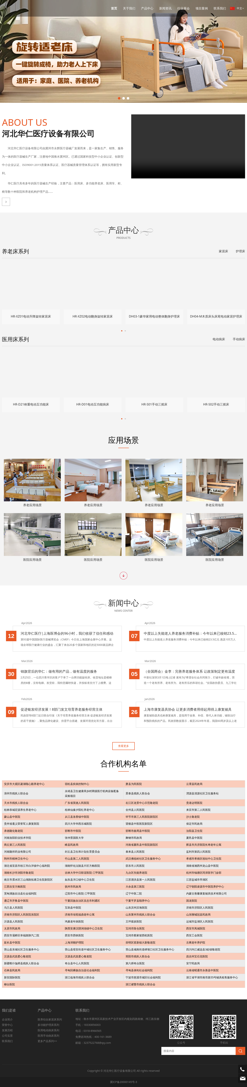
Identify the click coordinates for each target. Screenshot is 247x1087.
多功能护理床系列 (48, 1025)
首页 (114, 8)
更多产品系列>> (47, 1041)
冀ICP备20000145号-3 (123, 1082)
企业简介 (7, 1019)
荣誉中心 (7, 1025)
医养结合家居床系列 (50, 1019)
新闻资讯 (165, 8)
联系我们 (220, 8)
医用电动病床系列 (48, 1030)
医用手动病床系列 (48, 1035)
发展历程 (7, 1030)
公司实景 (7, 1035)
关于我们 (129, 8)
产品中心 (147, 8)
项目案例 (201, 8)
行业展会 (183, 8)
